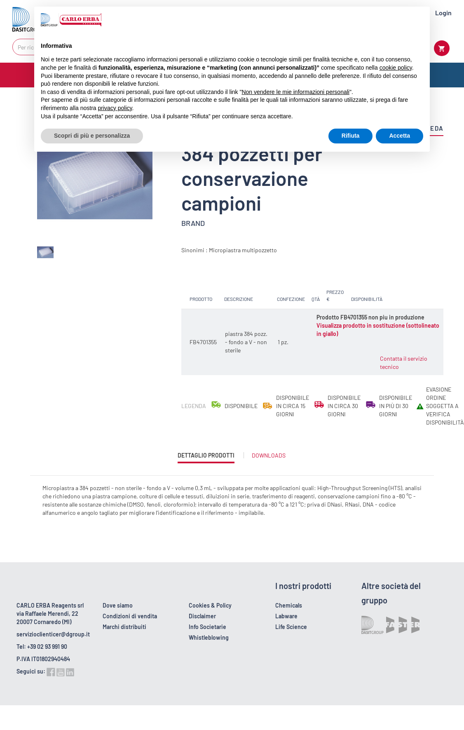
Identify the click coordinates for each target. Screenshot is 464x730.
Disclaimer (202, 616)
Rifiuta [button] (351, 135)
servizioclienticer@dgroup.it (53, 634)
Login (443, 12)
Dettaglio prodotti (206, 457)
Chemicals (288, 605)
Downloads (269, 455)
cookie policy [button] (396, 67)
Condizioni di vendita (130, 616)
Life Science (291, 626)
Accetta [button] (399, 135)
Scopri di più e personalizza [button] (92, 135)
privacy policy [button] (115, 108)
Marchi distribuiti (124, 626)
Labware (286, 616)
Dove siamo (118, 605)
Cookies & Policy (210, 605)
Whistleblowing (209, 637)
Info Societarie (207, 626)
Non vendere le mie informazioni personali (295, 92)
